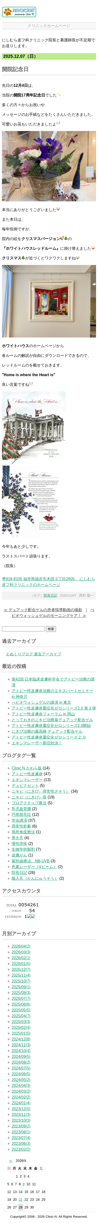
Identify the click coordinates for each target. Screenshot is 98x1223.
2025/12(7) (21, 969)
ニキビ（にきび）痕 (29, 797)
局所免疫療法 (23, 832)
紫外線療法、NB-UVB (30, 861)
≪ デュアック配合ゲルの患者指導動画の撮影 (43, 610)
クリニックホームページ (49, 26)
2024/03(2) (21, 1091)
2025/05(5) (21, 1010)
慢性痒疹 (19, 844)
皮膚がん (19, 855)
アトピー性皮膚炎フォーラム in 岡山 (43, 714)
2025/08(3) (21, 993)
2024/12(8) (21, 1039)
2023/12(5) (21, 1109)
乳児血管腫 (21, 809)
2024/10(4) (21, 1051)
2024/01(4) (21, 1103)
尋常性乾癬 (21, 826)
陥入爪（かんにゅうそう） (35, 878)
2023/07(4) (21, 1138)
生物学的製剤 (23, 849)
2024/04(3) (21, 1086)
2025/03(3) (21, 1022)
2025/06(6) (21, 1004)
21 (21, 1199)
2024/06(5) (21, 1074)
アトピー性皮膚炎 (27, 774)
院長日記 (50, 595)
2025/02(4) (21, 1027)
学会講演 (19, 820)
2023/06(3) (21, 1144)
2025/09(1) (21, 987)
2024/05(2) (21, 1080)
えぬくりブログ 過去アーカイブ (33, 654)
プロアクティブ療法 (29, 803)
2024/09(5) (21, 1057)
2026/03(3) (21, 952)
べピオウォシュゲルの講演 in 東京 (41, 702)
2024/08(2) (21, 1062)
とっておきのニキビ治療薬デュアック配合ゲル (52, 720)
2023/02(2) (21, 1149)
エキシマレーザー (27, 780)
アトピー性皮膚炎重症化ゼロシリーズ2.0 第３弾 (54, 708)
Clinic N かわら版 (27, 768)
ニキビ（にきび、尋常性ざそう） (41, 791)
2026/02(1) (21, 958)
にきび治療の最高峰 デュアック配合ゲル (47, 731)
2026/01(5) (21, 964)
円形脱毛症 (21, 815)
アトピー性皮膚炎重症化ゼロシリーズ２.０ (49, 737)
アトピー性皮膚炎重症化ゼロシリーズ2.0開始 (51, 726)
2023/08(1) (21, 1132)
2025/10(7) (21, 981)
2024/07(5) (21, 1068)
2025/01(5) (21, 1033)
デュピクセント (25, 786)
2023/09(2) (21, 1126)
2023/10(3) (21, 1120)
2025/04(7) (21, 1016)
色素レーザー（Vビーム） (34, 867)
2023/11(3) (21, 1115)
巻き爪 (17, 838)
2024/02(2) (21, 1097)
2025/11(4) (21, 975)
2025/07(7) (21, 998)
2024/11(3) (21, 1045)
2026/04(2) (21, 946)
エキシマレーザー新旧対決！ (37, 743)
